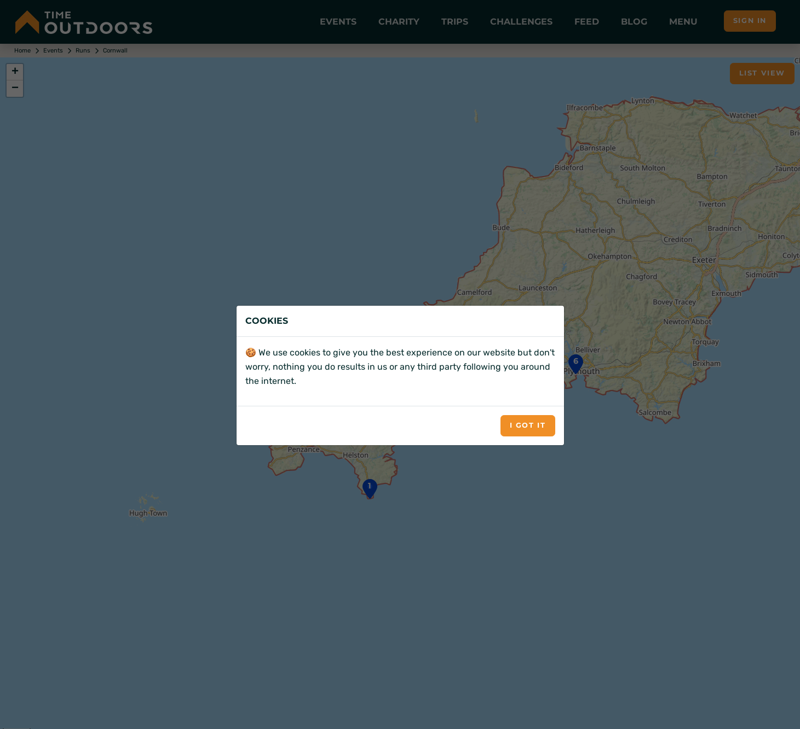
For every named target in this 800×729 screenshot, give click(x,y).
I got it (528, 425)
